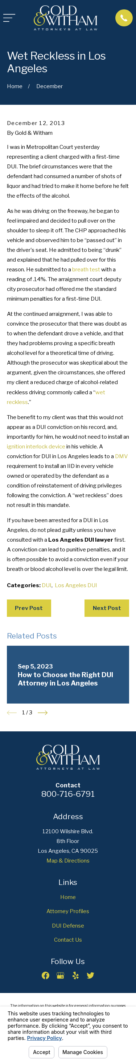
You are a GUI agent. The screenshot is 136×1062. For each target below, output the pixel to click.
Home (68, 897)
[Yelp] (75, 975)
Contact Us (68, 940)
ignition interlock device (36, 446)
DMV (121, 456)
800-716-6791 (68, 794)
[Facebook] (45, 975)
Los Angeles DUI (76, 585)
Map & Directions (68, 860)
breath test (86, 269)
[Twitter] (90, 975)
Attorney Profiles (67, 911)
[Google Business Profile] (60, 975)
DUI (46, 585)
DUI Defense (68, 926)
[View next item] (43, 713)
